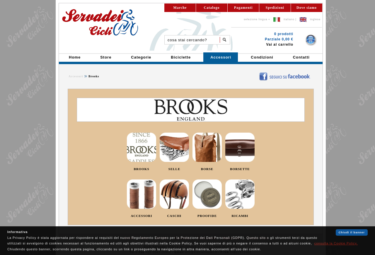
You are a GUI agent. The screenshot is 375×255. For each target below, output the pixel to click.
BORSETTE (240, 169)
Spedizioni (275, 8)
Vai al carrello (279, 44)
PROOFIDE (207, 216)
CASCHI (174, 216)
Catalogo (212, 8)
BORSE (207, 169)
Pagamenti (243, 8)
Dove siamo (306, 8)
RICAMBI (239, 216)
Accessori (76, 76)
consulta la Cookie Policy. (336, 243)
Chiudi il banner (352, 232)
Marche (180, 8)
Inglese (315, 19)
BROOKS (141, 169)
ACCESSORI (141, 216)
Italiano (289, 19)
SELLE (174, 169)
